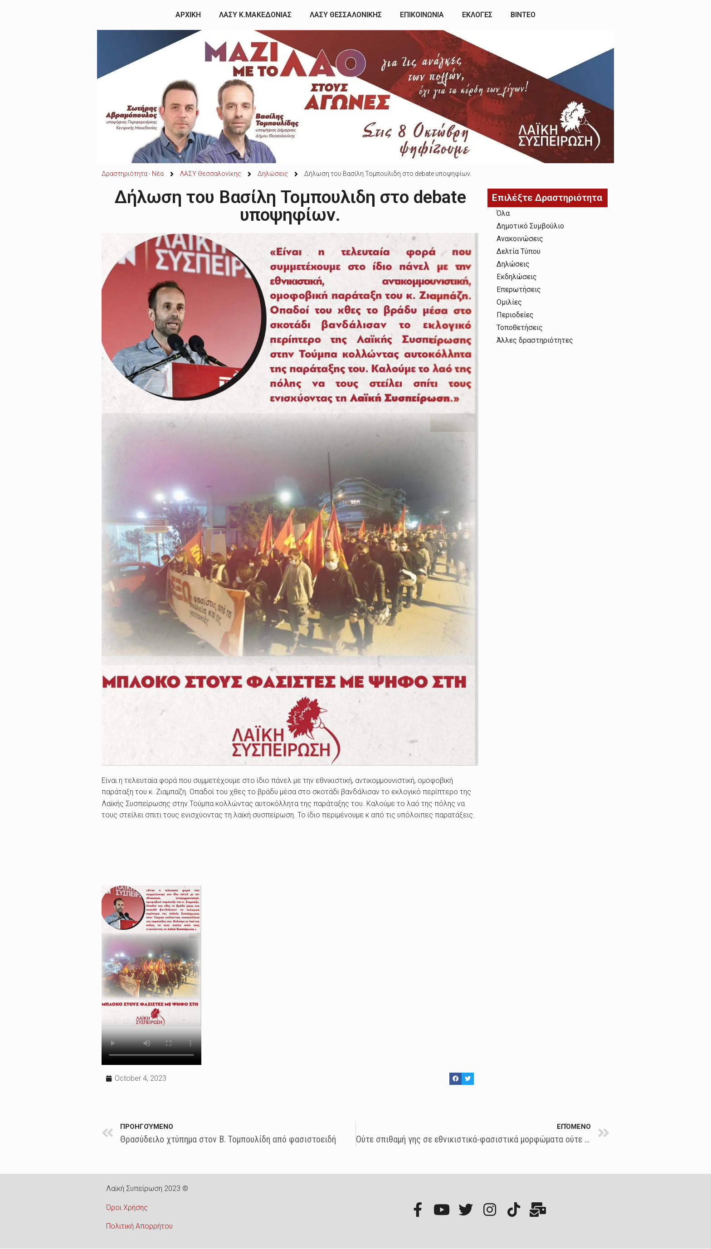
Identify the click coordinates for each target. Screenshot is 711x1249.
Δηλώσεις (513, 264)
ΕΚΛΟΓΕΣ (477, 14)
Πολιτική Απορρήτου (139, 1226)
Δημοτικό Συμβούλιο (530, 226)
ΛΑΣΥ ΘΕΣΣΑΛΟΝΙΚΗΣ (346, 14)
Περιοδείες (515, 315)
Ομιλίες (509, 302)
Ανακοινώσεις (520, 238)
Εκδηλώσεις (517, 276)
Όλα (503, 213)
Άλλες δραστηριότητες (535, 340)
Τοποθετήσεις (520, 327)
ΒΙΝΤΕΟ (523, 14)
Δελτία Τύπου (519, 251)
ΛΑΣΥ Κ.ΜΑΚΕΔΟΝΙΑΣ (255, 14)
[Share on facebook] (455, 1079)
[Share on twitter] (468, 1079)
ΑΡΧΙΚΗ (188, 14)
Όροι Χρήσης (127, 1207)
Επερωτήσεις (519, 289)
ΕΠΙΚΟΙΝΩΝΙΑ (422, 14)
